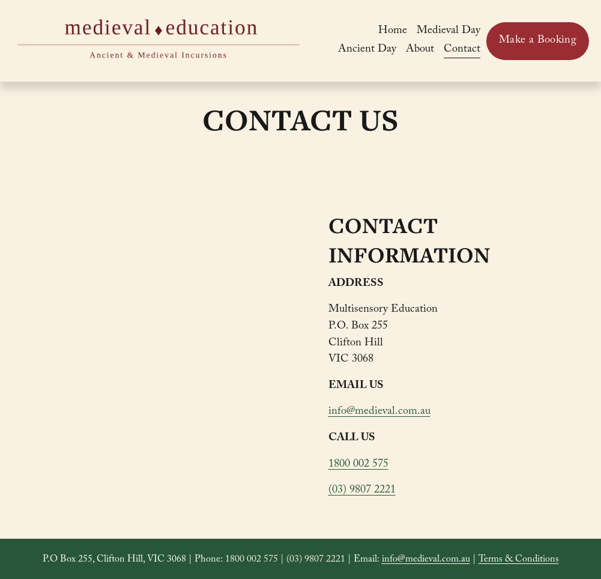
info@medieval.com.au (379, 412)
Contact (462, 50)
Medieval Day (448, 31)
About (420, 50)
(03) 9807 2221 (362, 491)
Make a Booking (537, 41)
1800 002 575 (358, 465)
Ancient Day (367, 50)
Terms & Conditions (519, 560)
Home (392, 31)
